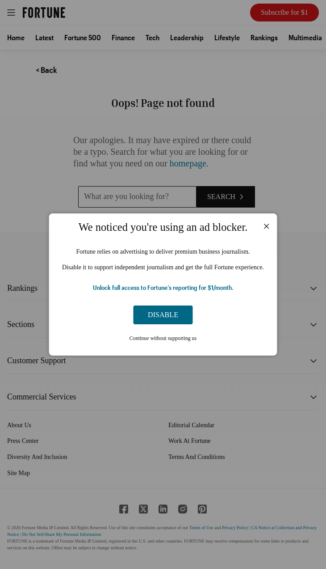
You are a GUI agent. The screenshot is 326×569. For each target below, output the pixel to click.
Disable (163, 314)
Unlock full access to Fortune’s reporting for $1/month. (163, 287)
